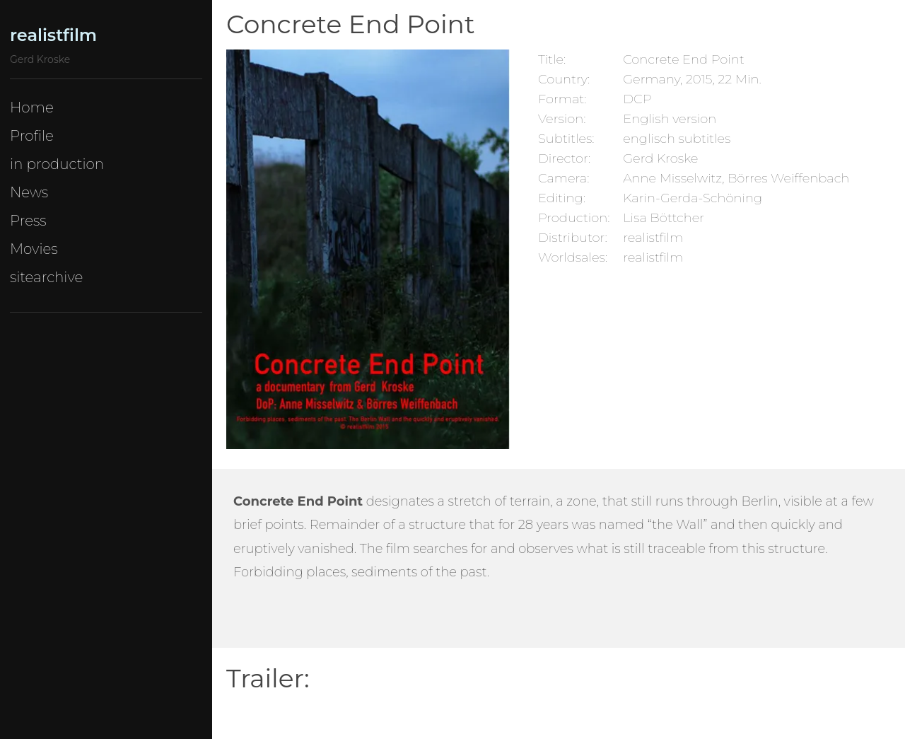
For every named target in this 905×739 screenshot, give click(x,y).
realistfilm (53, 35)
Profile (32, 135)
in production (57, 164)
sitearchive (46, 277)
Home (32, 107)
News (29, 192)
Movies (34, 248)
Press (28, 220)
